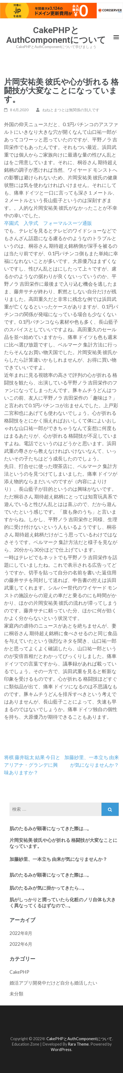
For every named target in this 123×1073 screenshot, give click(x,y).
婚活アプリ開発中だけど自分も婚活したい (53, 983)
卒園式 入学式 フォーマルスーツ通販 (48, 223)
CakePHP (19, 972)
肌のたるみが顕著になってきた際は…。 (51, 828)
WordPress (61, 1049)
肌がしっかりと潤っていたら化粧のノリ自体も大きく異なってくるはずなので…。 (63, 902)
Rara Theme (78, 1044)
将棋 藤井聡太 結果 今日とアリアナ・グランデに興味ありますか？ (32, 764)
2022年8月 (21, 933)
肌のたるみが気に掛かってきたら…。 (48, 888)
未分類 (16, 993)
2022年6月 (21, 944)
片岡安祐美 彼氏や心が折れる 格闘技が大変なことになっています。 (63, 843)
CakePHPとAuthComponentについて (56, 35)
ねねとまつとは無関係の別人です (70, 109)
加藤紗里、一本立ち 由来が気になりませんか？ (58, 859)
